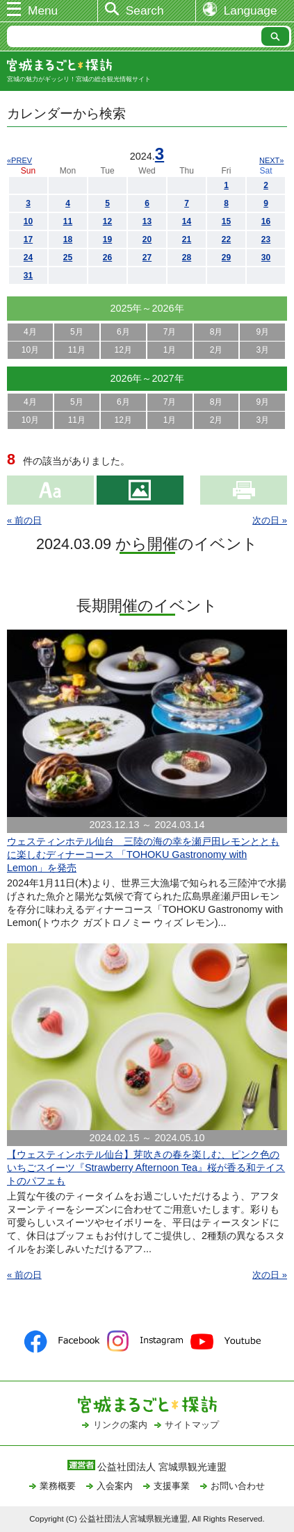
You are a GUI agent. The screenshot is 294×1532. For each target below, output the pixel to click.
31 (28, 275)
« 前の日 (24, 520)
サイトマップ (192, 1425)
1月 (170, 350)
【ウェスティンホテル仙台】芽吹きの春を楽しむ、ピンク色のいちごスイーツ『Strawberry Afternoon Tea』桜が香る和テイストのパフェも (146, 1167)
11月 (76, 350)
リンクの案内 (120, 1425)
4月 (30, 332)
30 (265, 257)
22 (226, 239)
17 (28, 239)
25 (67, 257)
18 (67, 239)
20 (147, 239)
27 (147, 257)
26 (107, 257)
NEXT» (271, 160)
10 (28, 221)
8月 (216, 332)
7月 (170, 332)
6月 (123, 332)
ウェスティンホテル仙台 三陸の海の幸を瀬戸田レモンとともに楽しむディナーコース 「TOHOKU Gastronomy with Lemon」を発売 (143, 854)
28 (186, 257)
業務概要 (58, 1486)
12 (107, 221)
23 (265, 239)
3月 (263, 350)
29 (226, 257)
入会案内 (115, 1486)
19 (107, 239)
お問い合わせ (238, 1486)
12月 (123, 350)
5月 (76, 332)
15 (226, 221)
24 (28, 257)
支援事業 (172, 1486)
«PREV (19, 160)
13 (147, 221)
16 (265, 221)
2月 (216, 350)
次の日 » (269, 520)
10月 (30, 350)
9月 (263, 332)
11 (67, 221)
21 (186, 239)
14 (186, 221)
